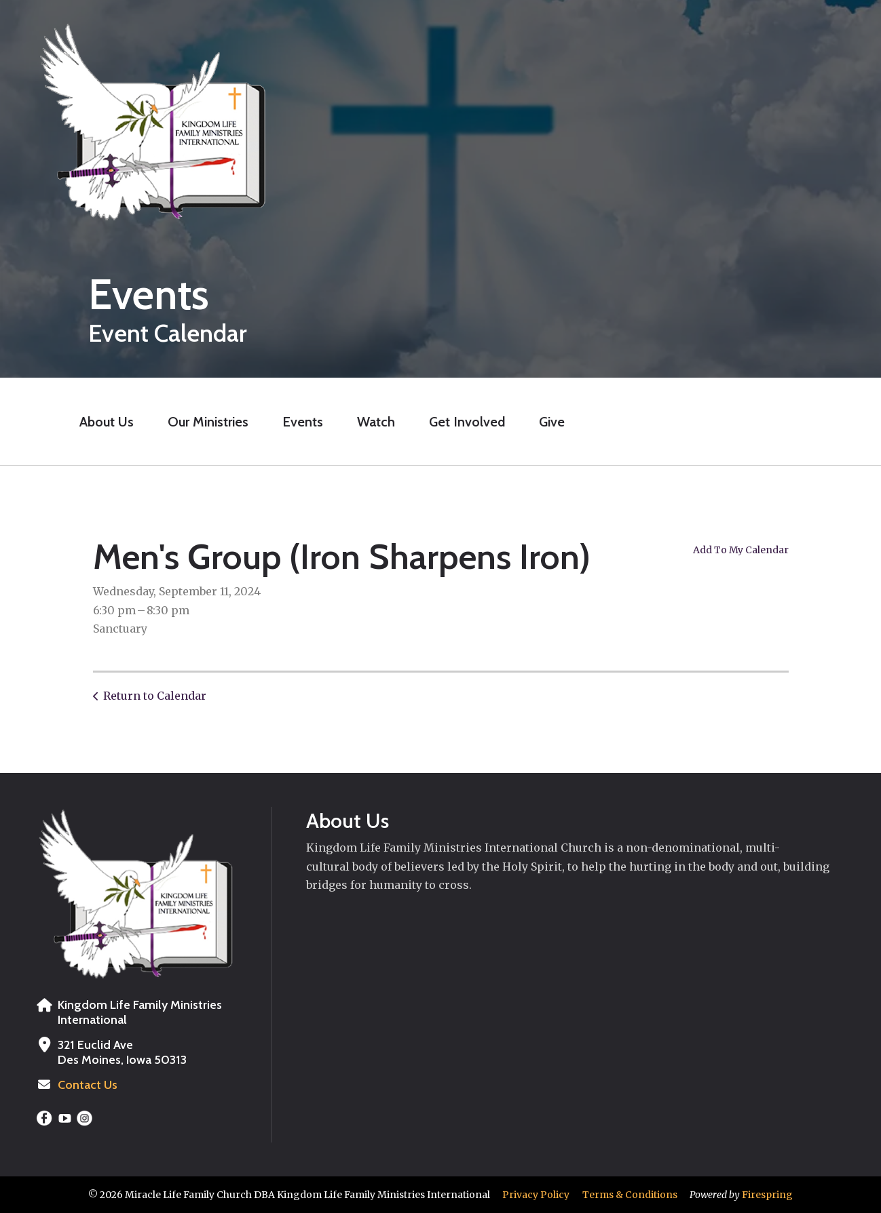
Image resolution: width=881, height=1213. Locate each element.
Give (552, 422)
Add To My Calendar (741, 550)
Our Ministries (208, 422)
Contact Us (87, 1084)
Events (302, 422)
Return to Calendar (154, 695)
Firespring (767, 1195)
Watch (376, 422)
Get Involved (467, 422)
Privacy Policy (535, 1195)
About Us (106, 422)
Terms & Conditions (629, 1195)
